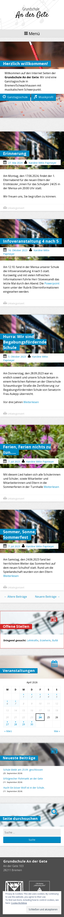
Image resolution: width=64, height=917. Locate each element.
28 (15, 724)
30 (31, 724)
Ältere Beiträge (15, 596)
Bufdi (55, 640)
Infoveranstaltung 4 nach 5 (31, 241)
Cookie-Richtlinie (19, 903)
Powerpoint (51, 283)
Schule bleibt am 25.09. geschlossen (23, 769)
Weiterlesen (31, 402)
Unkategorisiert (16, 208)
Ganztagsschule (15, 97)
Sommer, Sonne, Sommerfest (19, 534)
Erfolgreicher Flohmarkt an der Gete (23, 778)
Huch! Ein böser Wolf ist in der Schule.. (24, 787)
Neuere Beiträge (47, 596)
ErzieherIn (45, 640)
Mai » (57, 731)
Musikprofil (43, 97)
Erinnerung (14, 153)
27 (7, 724)
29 (23, 724)
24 (40, 717)
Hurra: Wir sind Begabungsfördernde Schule (25, 342)
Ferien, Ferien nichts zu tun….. (27, 449)
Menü (32, 33)
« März (8, 731)
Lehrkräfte (32, 640)
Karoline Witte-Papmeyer (42, 162)
